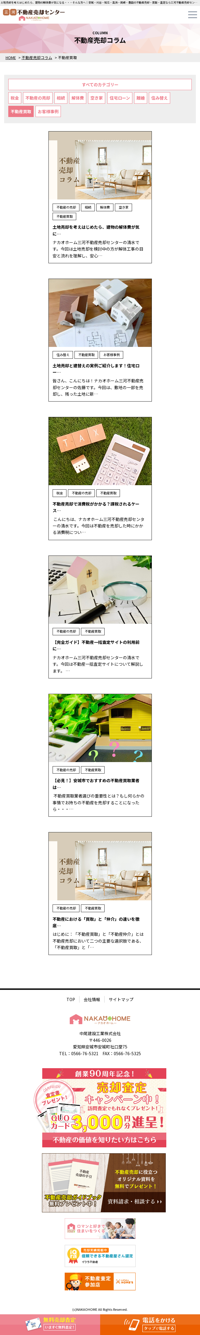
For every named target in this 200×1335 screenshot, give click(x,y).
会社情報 (92, 999)
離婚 (140, 98)
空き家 (96, 98)
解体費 (77, 98)
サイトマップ (121, 999)
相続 (61, 98)
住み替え (159, 98)
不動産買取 (21, 111)
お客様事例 (48, 111)
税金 (15, 98)
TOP (70, 999)
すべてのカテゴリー (100, 84)
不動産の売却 (37, 98)
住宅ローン (120, 98)
